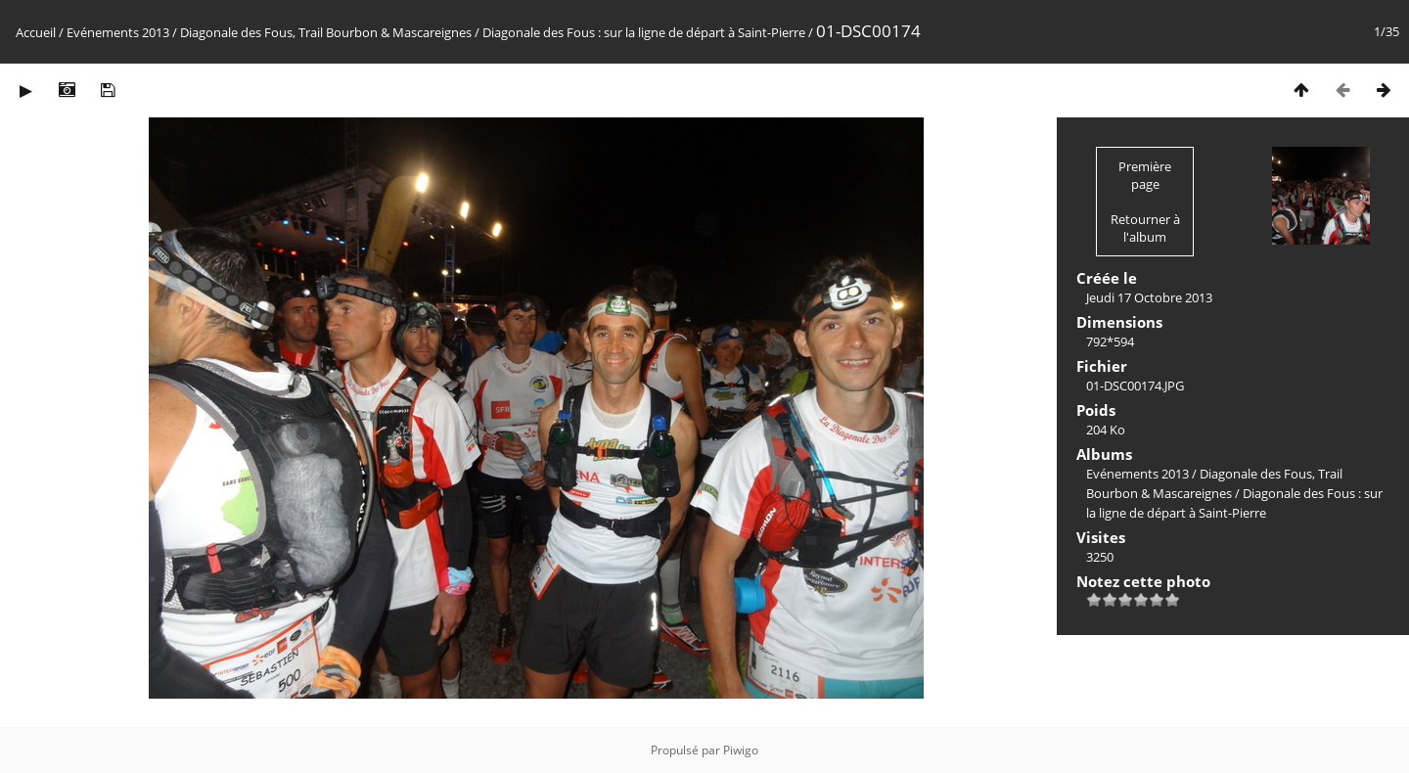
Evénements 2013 (118, 32)
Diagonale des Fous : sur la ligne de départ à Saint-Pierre (643, 32)
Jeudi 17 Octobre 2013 (1149, 297)
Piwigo (740, 750)
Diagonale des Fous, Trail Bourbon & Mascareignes (326, 32)
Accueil (36, 32)
